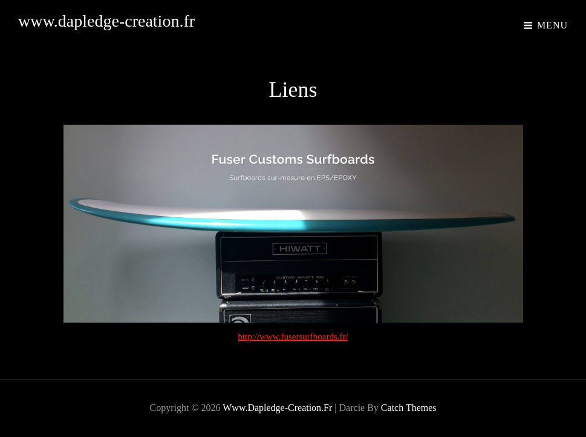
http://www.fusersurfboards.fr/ (293, 336)
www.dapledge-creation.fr (106, 21)
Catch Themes (409, 407)
